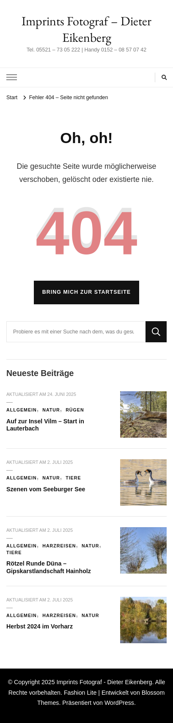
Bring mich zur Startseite (86, 292)
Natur (51, 409)
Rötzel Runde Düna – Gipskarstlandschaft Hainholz (48, 567)
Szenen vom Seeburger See (45, 489)
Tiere (73, 477)
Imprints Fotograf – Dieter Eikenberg (86, 29)
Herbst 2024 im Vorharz (39, 626)
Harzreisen (59, 545)
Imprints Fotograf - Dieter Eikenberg (104, 682)
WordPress (119, 702)
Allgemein (21, 409)
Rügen (75, 409)
